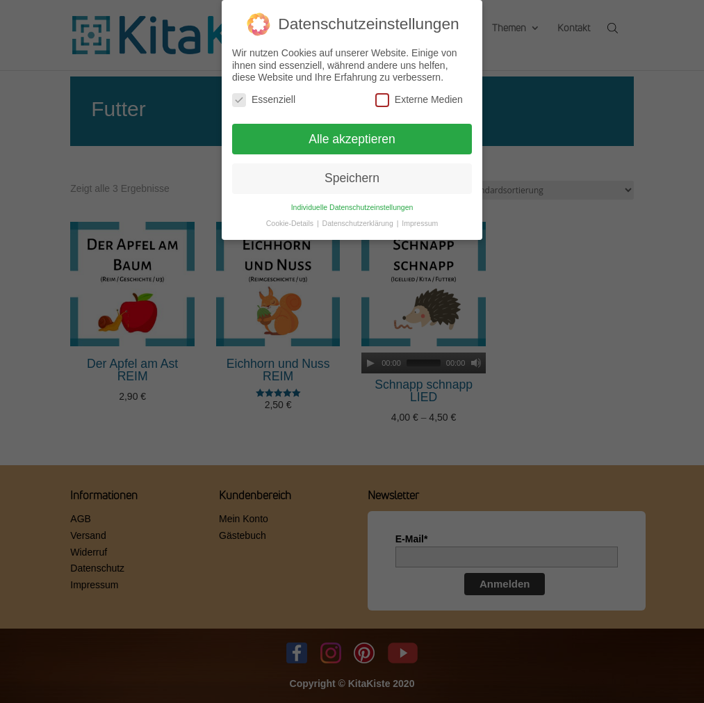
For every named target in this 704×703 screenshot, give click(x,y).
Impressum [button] (420, 223)
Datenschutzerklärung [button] (358, 223)
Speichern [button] (352, 178)
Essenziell (263, 99)
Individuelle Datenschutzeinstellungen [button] (352, 207)
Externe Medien (419, 99)
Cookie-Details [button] (291, 223)
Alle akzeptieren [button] (352, 139)
